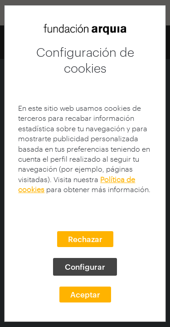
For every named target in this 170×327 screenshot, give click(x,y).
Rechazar (85, 238)
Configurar (85, 266)
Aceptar (85, 294)
